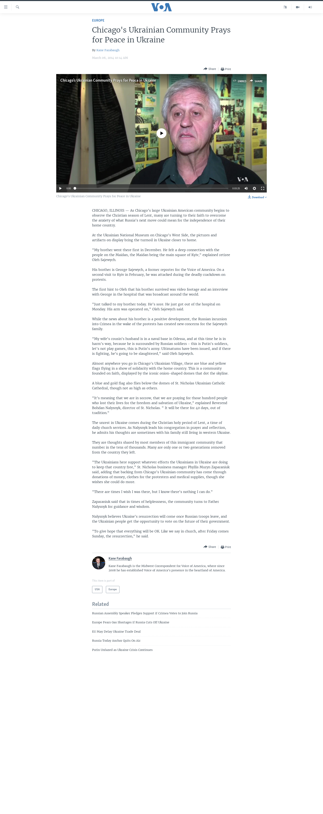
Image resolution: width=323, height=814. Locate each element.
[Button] (210, 69)
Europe (98, 20)
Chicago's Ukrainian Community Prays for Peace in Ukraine (108, 81)
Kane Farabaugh (107, 50)
